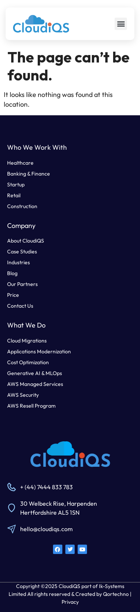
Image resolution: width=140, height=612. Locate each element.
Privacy (70, 602)
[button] (121, 24)
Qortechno (116, 594)
